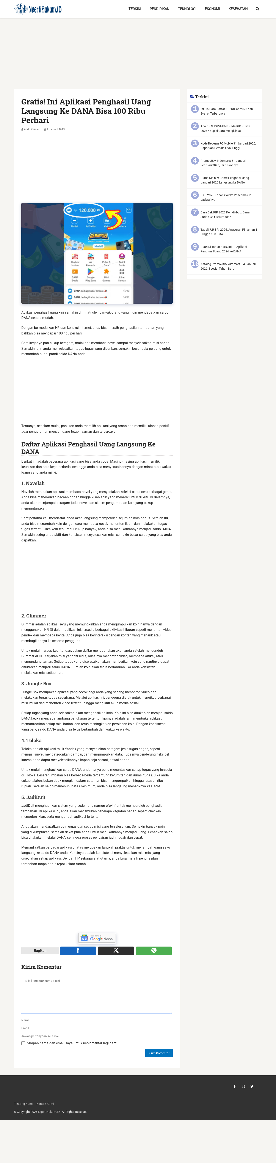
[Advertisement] (138, 57)
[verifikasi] (97, 1036)
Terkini (135, 9)
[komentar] (96, 994)
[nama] (97, 1020)
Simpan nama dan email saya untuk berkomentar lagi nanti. (72, 1043)
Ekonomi (212, 9)
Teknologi (187, 9)
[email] (97, 1028)
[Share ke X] (116, 951)
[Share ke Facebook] (78, 951)
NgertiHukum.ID (49, 1112)
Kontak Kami (44, 1103)
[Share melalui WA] (154, 951)
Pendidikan (159, 9)
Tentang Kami (23, 1103)
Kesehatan (238, 9)
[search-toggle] (257, 9)
